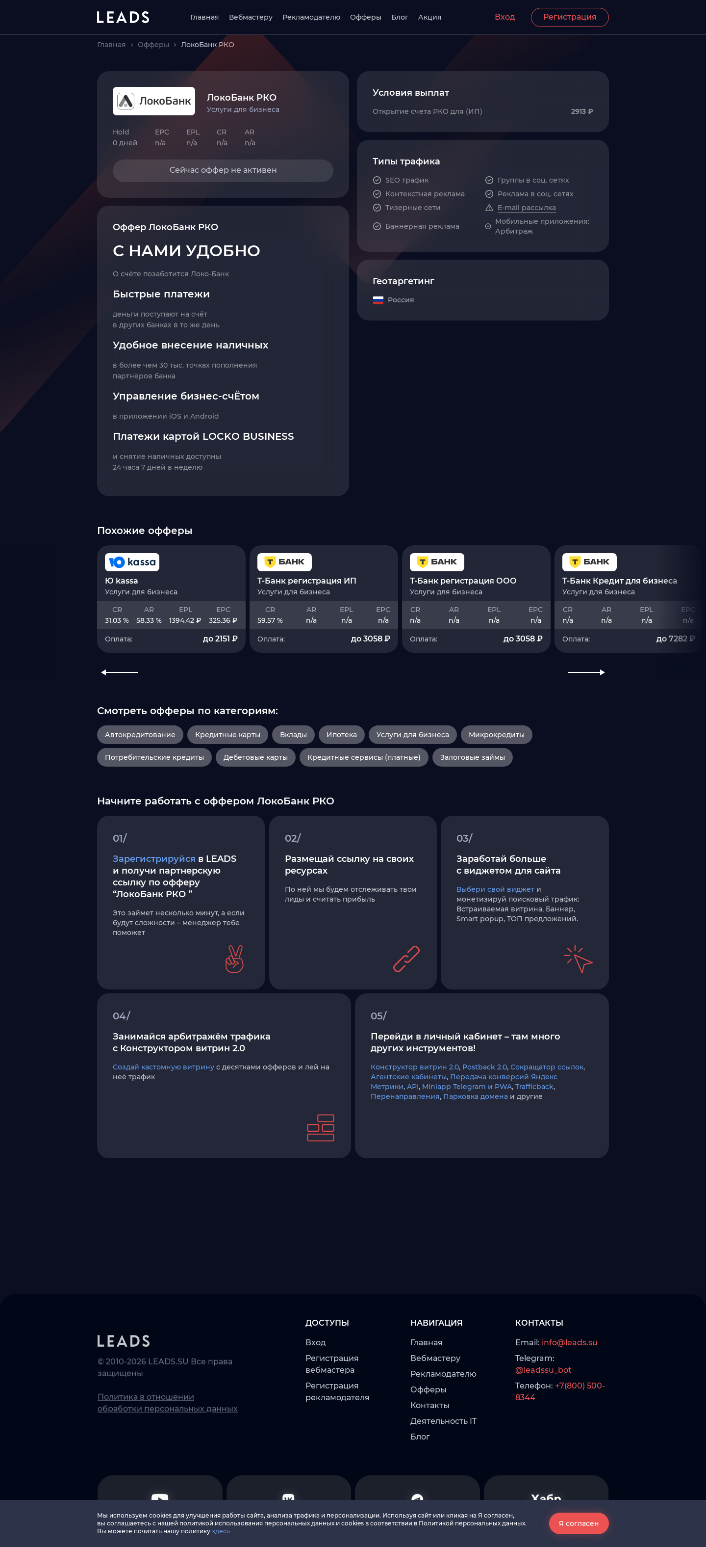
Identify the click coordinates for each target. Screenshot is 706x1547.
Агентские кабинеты (409, 1122)
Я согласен (579, 1523)
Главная (204, 17)
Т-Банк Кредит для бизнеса (620, 605)
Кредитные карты (227, 765)
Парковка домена (475, 1141)
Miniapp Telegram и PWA (467, 1131)
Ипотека (342, 765)
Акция (430, 17)
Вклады (293, 765)
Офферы (365, 17)
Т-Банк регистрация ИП (306, 605)
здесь (221, 1531)
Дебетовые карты (256, 788)
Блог (399, 17)
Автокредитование (140, 765)
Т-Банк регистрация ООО (463, 605)
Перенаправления (405, 1141)
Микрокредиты (497, 765)
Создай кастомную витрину (163, 1112)
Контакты (430, 1466)
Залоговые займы (472, 788)
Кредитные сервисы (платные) (364, 788)
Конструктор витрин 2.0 (415, 1112)
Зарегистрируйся (154, 904)
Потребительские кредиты (154, 788)
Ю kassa (121, 605)
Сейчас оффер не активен (223, 170)
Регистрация (570, 17)
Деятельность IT (443, 1482)
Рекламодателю (311, 17)
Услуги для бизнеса (413, 765)
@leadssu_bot (543, 1431)
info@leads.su (570, 1403)
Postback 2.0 (484, 1112)
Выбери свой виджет (495, 934)
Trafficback (534, 1131)
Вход (505, 17)
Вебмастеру (251, 17)
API (413, 1131)
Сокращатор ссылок (546, 1112)
